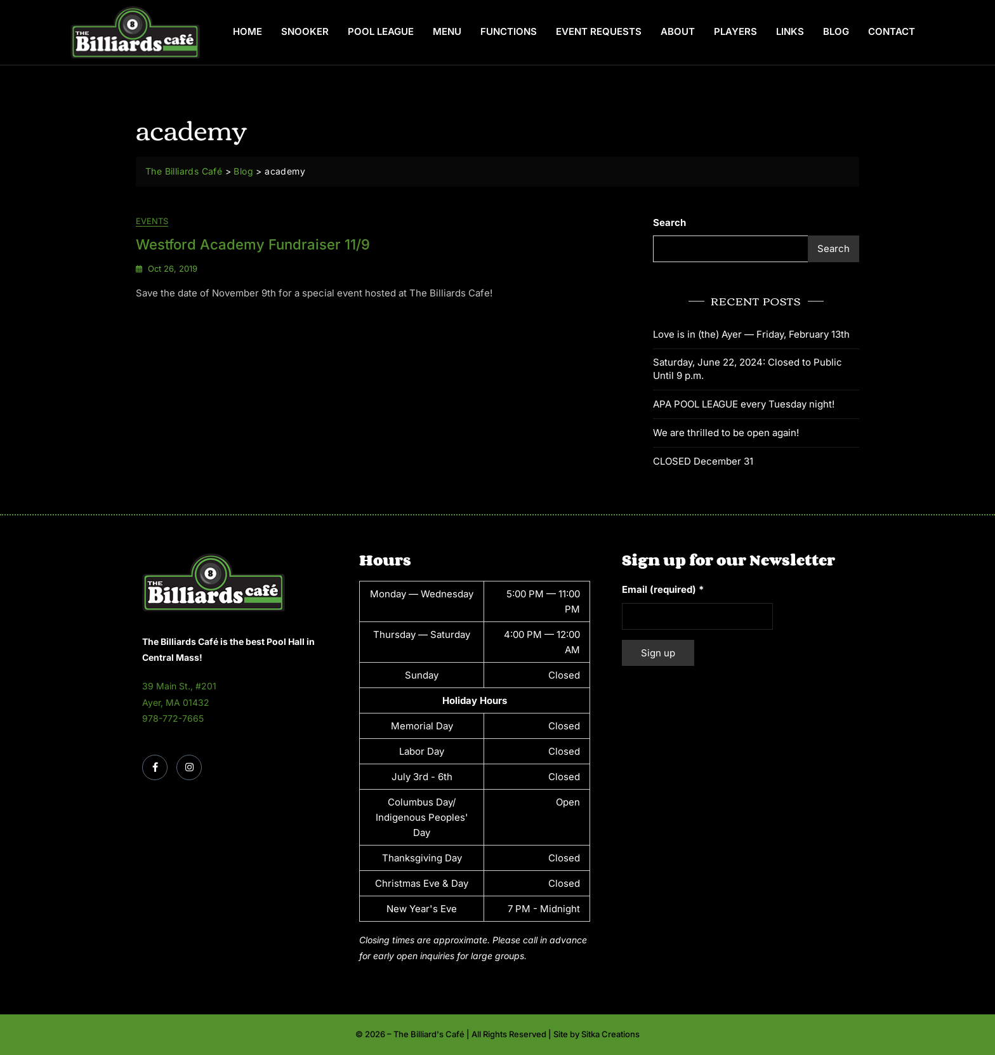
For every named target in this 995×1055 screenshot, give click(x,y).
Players (735, 31)
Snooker (305, 31)
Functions (508, 31)
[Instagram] (189, 767)
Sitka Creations (610, 1034)
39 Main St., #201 (179, 685)
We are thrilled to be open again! (726, 433)
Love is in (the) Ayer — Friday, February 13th (751, 334)
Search (669, 222)
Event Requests (599, 31)
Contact (891, 31)
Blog (836, 31)
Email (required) (663, 589)
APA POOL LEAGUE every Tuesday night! (743, 404)
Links (790, 31)
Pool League (381, 31)
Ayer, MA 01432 (175, 702)
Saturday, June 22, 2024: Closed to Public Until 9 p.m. (747, 369)
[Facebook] (155, 767)
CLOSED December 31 (703, 461)
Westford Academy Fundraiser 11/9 (253, 244)
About (678, 31)
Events (152, 221)
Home (247, 31)
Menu (447, 31)
